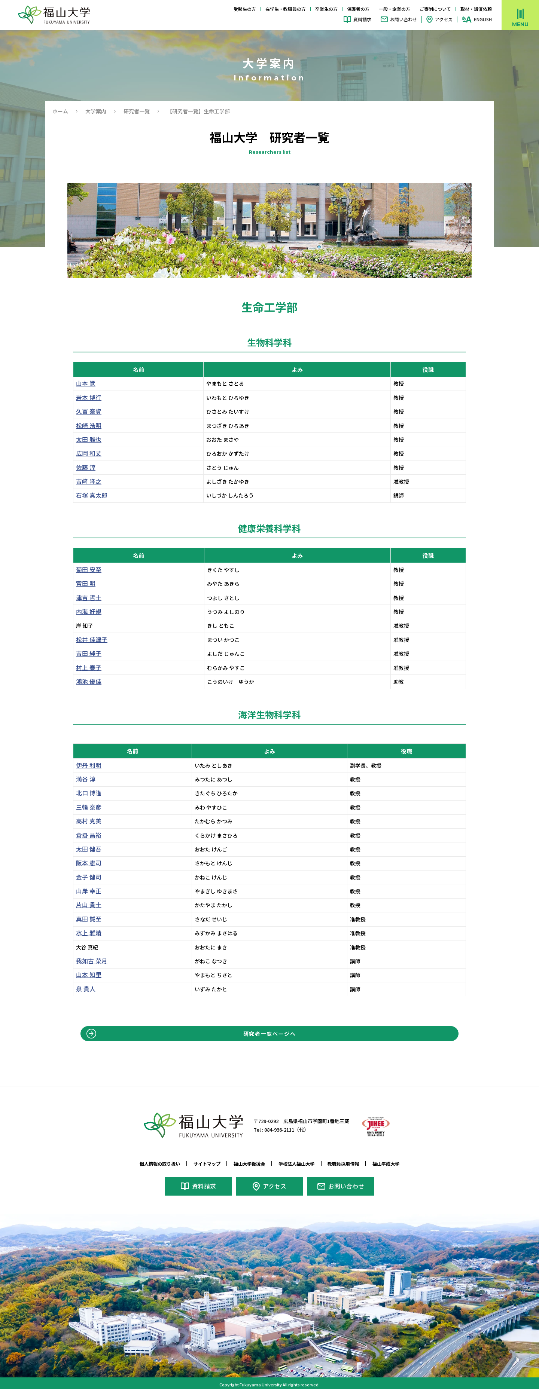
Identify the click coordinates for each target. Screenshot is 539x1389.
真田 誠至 (87, 919)
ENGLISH (483, 19)
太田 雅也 (87, 439)
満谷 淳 (84, 779)
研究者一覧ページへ (269, 1035)
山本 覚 (84, 383)
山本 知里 (87, 975)
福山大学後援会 (247, 1163)
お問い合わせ (403, 19)
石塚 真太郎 (89, 495)
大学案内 (95, 111)
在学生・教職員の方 (285, 9)
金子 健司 (87, 877)
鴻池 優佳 (87, 681)
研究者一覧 (137, 111)
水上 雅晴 (87, 933)
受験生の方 (245, 9)
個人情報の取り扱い (147, 1163)
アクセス (444, 19)
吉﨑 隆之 (87, 481)
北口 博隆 (87, 793)
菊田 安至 (87, 569)
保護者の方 (358, 9)
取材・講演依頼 (476, 9)
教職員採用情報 (352, 1163)
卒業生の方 (326, 9)
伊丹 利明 (87, 765)
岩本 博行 (87, 397)
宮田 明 (84, 583)
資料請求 (362, 19)
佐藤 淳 (84, 467)
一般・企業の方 (394, 9)
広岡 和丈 (87, 453)
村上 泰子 (87, 667)
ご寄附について (435, 9)
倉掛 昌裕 (87, 835)
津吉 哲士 (87, 598)
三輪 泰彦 (87, 807)
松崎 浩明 (87, 425)
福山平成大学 (399, 1163)
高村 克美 (87, 821)
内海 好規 (87, 611)
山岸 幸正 (87, 891)
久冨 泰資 (87, 411)
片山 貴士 (87, 905)
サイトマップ (200, 1163)
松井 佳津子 (89, 639)
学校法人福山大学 (300, 1163)
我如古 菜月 (89, 961)
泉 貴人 (84, 989)
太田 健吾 (87, 849)
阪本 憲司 (87, 863)
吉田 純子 (87, 653)
